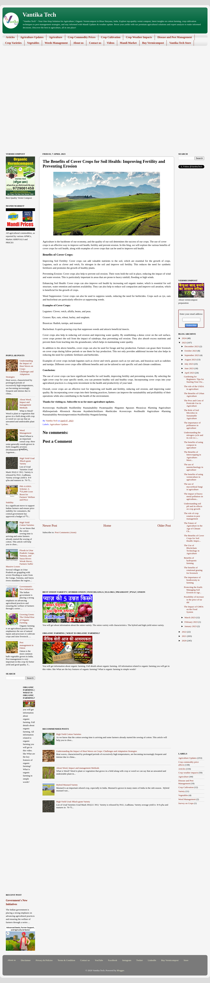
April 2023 (189, 372)
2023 (184, 342)
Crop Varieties (13, 42)
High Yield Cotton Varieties (68, 734)
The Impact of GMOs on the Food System (194, 609)
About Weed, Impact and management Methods (77, 768)
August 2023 (190, 359)
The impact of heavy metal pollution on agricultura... (193, 496)
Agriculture (55, 37)
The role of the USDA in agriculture (194, 387)
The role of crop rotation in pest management (192, 516)
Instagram (126, 960)
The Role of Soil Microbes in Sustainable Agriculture (191, 414)
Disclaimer (26, 960)
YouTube (99, 960)
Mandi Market (128, 42)
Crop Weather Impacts (139, 37)
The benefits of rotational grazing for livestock (193, 570)
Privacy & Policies (44, 960)
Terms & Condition (66, 960)
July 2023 (189, 364)
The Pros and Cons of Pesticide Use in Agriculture (194, 403)
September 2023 (192, 355)
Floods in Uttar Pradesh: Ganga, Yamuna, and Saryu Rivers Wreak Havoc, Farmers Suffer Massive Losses (20, 558)
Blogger (120, 970)
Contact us (95, 42)
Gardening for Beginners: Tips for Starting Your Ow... (194, 379)
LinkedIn (152, 960)
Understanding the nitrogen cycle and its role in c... (193, 435)
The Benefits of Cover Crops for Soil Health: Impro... (194, 538)
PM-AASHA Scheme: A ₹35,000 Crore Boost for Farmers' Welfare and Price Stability (20, 494)
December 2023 (191, 346)
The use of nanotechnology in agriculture (193, 467)
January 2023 (190, 626)
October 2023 (190, 350)
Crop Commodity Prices (82, 37)
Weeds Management (56, 42)
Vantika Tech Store (180, 42)
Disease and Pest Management (175, 37)
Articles (10, 37)
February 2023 (191, 622)
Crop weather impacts (188, 772)
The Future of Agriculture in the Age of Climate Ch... (193, 527)
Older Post (164, 525)
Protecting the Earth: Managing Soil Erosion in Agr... (193, 590)
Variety (181, 791)
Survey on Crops (186, 803)
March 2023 (190, 617)
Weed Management (25, 431)
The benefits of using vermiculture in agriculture (193, 477)
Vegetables (33, 42)
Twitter (139, 960)
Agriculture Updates (32, 37)
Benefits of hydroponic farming (190, 560)
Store (186, 960)
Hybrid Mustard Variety (67, 785)
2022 (184, 632)
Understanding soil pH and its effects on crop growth (193, 506)
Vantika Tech (39, 14)
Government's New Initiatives (26, 587)
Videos (110, 42)
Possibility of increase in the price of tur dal (194, 599)
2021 (184, 636)
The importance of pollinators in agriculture (192, 425)
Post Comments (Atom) (65, 532)
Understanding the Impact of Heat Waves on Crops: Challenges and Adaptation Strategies (96, 751)
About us (78, 42)
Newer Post (49, 525)
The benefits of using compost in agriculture (193, 445)
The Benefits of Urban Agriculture (194, 394)
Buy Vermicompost (153, 42)
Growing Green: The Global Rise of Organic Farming (27, 618)
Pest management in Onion (26, 645)
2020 (184, 640)
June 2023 (189, 368)
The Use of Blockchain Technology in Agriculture (191, 549)
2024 (184, 338)
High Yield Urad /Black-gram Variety (73, 801)
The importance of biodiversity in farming (192, 580)
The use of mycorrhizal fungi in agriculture (193, 487)
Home (107, 525)
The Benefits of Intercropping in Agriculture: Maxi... (192, 456)
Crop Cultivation (110, 37)
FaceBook (112, 960)
